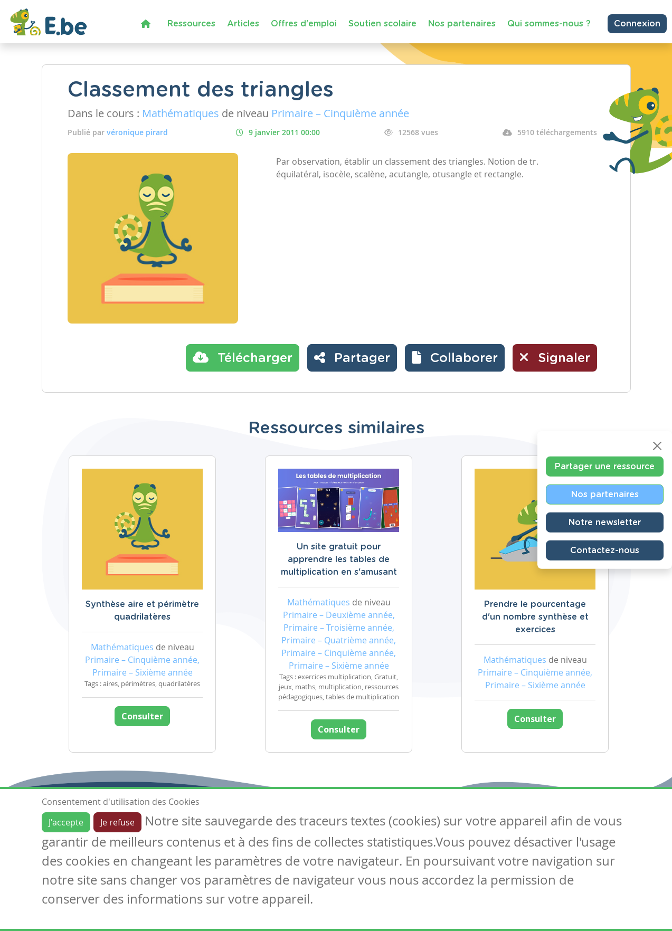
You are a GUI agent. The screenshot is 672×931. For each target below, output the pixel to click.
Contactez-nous (604, 550)
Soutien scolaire (382, 24)
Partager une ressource (605, 466)
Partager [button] (352, 357)
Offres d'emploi (304, 24)
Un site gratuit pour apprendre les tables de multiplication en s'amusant (339, 559)
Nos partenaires (462, 24)
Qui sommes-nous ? (549, 24)
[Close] (657, 446)
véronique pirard (137, 132)
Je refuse (117, 822)
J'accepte (66, 822)
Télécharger (242, 357)
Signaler (554, 357)
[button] (455, 358)
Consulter (142, 716)
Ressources (191, 24)
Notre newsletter (605, 522)
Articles (243, 24)
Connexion (637, 24)
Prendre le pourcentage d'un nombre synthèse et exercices (535, 617)
